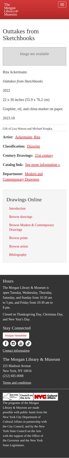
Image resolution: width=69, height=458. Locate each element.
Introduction (17, 208)
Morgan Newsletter (16, 335)
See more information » (42, 165)
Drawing (33, 146)
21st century (44, 155)
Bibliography (18, 255)
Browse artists (18, 246)
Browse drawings (20, 217)
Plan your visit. (10, 21)
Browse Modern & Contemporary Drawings (31, 227)
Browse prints (18, 238)
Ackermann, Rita (27, 137)
